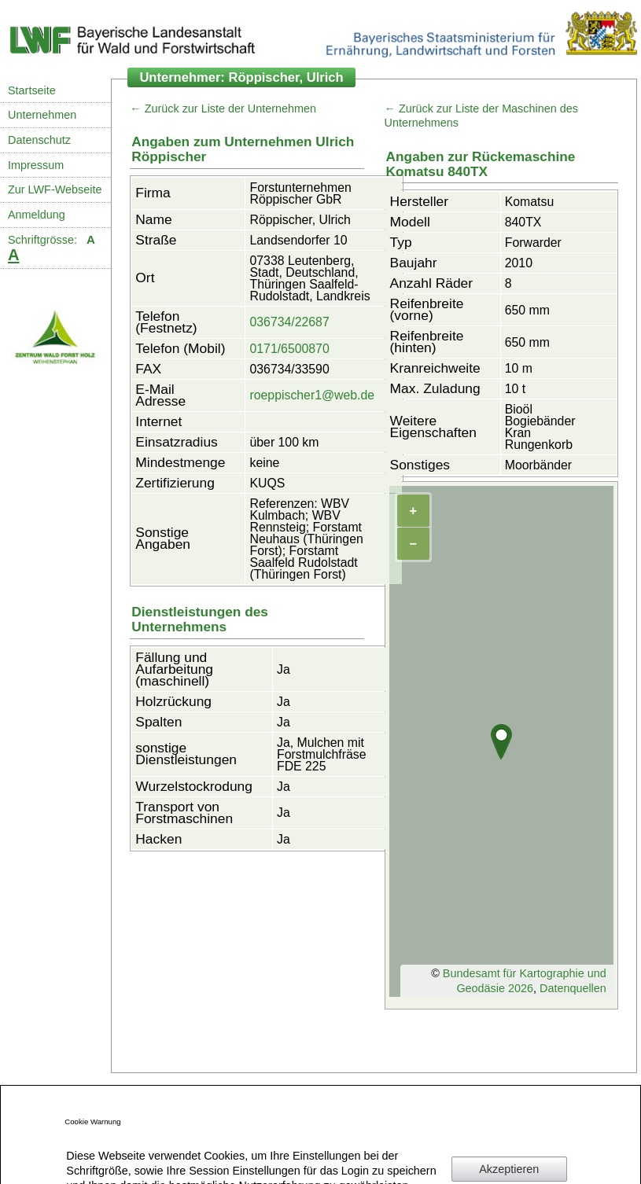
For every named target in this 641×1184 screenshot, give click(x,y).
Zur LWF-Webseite (54, 189)
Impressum (36, 165)
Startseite (32, 90)
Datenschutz (39, 140)
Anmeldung (36, 214)
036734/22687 (289, 322)
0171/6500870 (289, 348)
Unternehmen (42, 114)
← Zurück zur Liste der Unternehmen (223, 108)
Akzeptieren (509, 1169)
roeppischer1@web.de (311, 395)
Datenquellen (573, 988)
